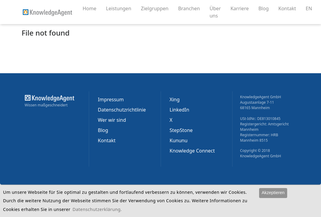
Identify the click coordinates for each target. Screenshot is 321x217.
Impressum (111, 99)
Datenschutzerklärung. (97, 209)
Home (90, 8)
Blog (266, 8)
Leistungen (121, 8)
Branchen (191, 8)
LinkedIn (179, 109)
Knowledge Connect (192, 150)
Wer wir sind (112, 120)
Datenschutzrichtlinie (122, 109)
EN (309, 8)
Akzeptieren (273, 192)
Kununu (179, 140)
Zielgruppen (157, 8)
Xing (175, 99)
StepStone (181, 130)
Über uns (218, 12)
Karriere (242, 8)
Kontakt (289, 8)
